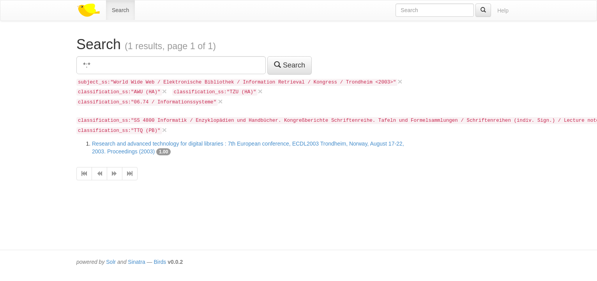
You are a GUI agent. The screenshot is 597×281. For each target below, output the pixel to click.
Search (120, 10)
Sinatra (136, 262)
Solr (111, 262)
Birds (160, 262)
